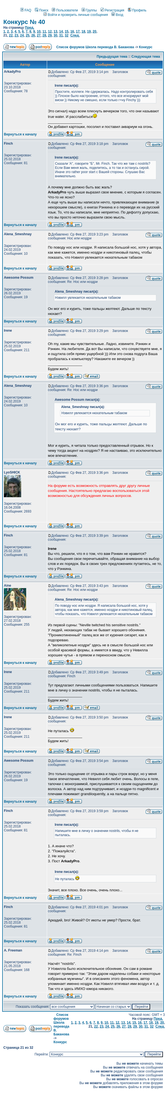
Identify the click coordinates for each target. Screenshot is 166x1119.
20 (94, 31)
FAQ (25, 10)
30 (55, 35)
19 (89, 31)
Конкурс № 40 (24, 21)
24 (22, 35)
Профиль (137, 10)
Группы (89, 10)
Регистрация (112, 10)
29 (50, 35)
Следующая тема (145, 57)
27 (38, 35)
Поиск (41, 10)
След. (75, 35)
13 (55, 31)
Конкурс (145, 47)
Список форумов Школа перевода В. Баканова (95, 47)
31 (61, 35)
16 (72, 31)
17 (77, 31)
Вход (117, 15)
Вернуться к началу (20, 134)
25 (27, 35)
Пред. (29, 28)
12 (50, 31)
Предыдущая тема (112, 57)
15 (66, 31)
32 (66, 35)
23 (16, 35)
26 (33, 35)
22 (11, 35)
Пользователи (65, 10)
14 (61, 31)
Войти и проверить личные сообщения (75, 15)
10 (38, 31)
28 (44, 35)
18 (83, 31)
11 (44, 31)
